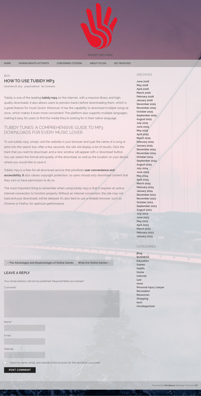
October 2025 (145, 111)
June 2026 (143, 81)
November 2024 (146, 153)
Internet (142, 275)
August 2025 (144, 119)
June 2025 (143, 126)
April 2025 (143, 134)
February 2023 (145, 232)
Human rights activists (34, 63)
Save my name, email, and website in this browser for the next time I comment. (55, 362)
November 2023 (146, 198)
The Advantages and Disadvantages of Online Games (41, 262)
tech (139, 302)
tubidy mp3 (49, 97)
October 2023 (145, 202)
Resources (143, 294)
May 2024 (142, 175)
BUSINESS (143, 257)
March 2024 (144, 183)
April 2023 (143, 224)
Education (143, 260)
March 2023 (144, 228)
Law (139, 279)
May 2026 (142, 85)
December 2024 (146, 149)
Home (7, 63)
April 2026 (143, 89)
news (140, 283)
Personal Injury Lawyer (150, 287)
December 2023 (146, 194)
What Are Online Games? (93, 262)
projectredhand (31, 86)
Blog (7, 75)
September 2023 (147, 206)
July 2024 (142, 168)
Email (8, 335)
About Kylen (98, 63)
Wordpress (169, 385)
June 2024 (143, 172)
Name (8, 321)
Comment (10, 287)
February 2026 (145, 96)
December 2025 (146, 104)
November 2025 (146, 107)
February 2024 (145, 187)
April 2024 (143, 179)
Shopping (142, 298)
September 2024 (147, 160)
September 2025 (147, 115)
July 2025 (142, 123)
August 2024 (144, 164)
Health (141, 268)
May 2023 (142, 221)
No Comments (48, 86)
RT (196, 385)
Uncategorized (146, 306)
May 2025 (142, 130)
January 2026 (145, 100)
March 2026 (144, 92)
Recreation (143, 291)
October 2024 (145, 157)
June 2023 (143, 217)
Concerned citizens (69, 63)
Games (141, 264)
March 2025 (144, 138)
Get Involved (122, 63)
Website (9, 349)
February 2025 (145, 141)
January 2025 (145, 145)
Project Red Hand (100, 55)
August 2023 (144, 209)
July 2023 (142, 213)
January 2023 (145, 236)
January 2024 (145, 191)
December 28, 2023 (13, 86)
